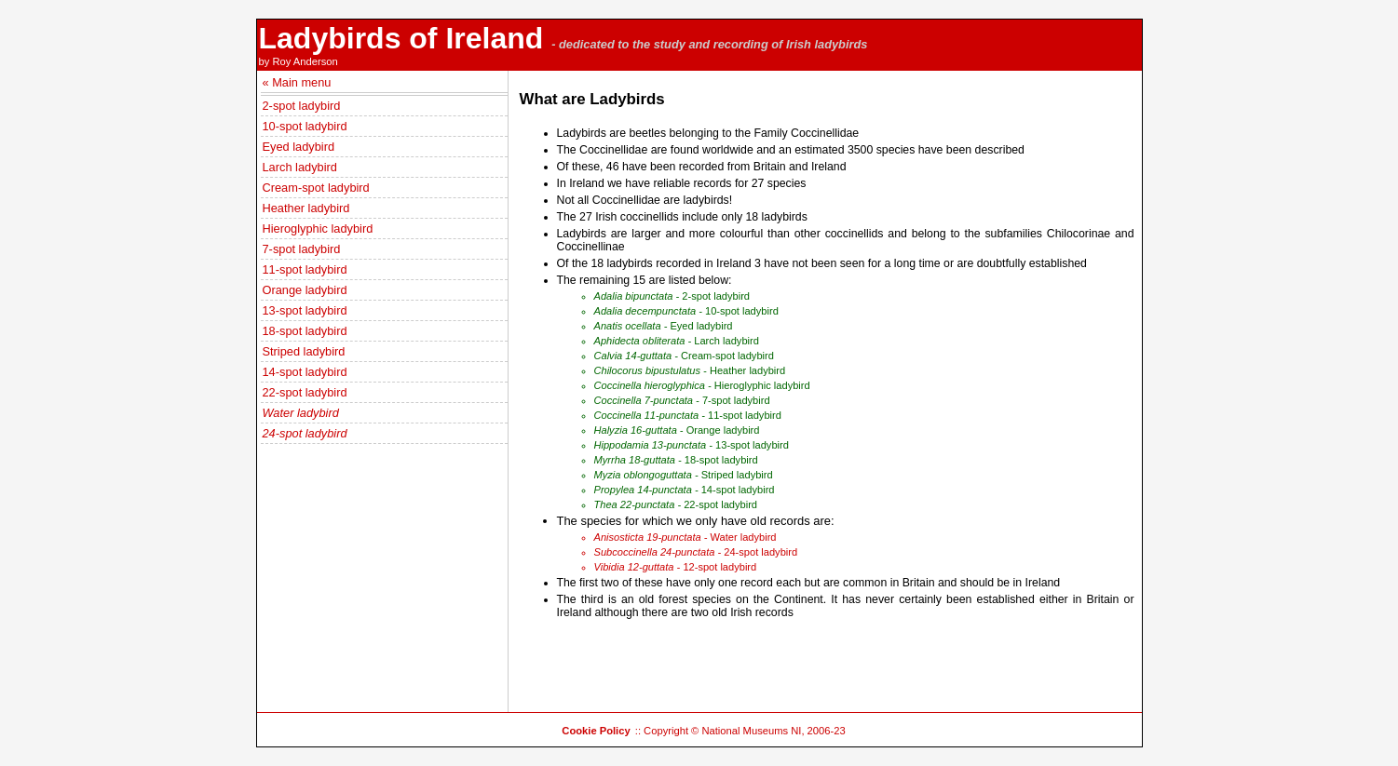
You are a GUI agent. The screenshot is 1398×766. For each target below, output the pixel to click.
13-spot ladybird (305, 310)
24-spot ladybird (305, 433)
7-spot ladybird (302, 249)
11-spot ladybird (305, 269)
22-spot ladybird (305, 392)
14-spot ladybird (305, 372)
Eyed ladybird (299, 147)
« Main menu (297, 82)
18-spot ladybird (305, 331)
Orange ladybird (305, 290)
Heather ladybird (306, 208)
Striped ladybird (304, 351)
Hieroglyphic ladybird (318, 228)
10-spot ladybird (305, 126)
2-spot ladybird (302, 106)
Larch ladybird (300, 167)
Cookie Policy (596, 730)
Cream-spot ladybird (316, 188)
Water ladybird (301, 413)
